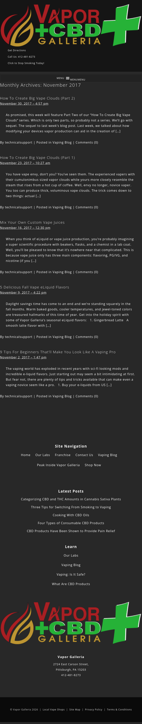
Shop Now (93, 465)
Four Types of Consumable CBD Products (71, 523)
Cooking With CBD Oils (71, 515)
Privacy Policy (93, 709)
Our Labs (42, 455)
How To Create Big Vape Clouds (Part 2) (37, 98)
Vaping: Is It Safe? (71, 574)
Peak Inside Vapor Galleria (58, 465)
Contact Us (84, 455)
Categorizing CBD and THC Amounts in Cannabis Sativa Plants (71, 499)
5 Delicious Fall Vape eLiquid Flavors (34, 287)
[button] (77, 79)
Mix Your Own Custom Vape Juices (32, 222)
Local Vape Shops (54, 709)
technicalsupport (19, 142)
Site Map (74, 709)
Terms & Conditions (119, 709)
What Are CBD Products (71, 584)
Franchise (63, 455)
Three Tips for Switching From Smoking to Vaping (71, 507)
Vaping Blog (62, 142)
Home (25, 455)
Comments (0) (87, 142)
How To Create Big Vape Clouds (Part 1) (37, 157)
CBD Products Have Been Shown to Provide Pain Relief (71, 531)
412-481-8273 (71, 675)
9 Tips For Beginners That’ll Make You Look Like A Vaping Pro (58, 351)
